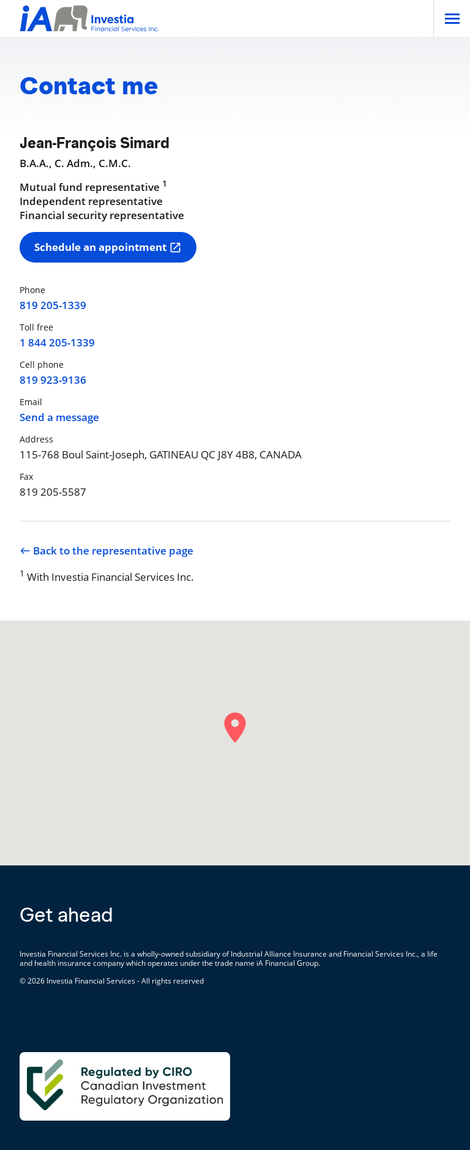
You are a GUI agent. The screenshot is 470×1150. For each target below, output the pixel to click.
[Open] (451, 18)
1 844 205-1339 (57, 342)
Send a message (59, 417)
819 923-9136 (53, 380)
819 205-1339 (53, 305)
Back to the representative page (106, 551)
